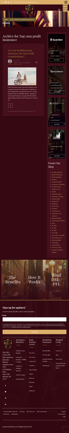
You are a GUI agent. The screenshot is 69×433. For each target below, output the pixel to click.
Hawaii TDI (55, 201)
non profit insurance (27, 111)
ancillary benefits (14, 111)
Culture (54, 191)
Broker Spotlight (56, 177)
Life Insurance (56, 211)
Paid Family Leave (57, 238)
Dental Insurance (56, 194)
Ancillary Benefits (12, 64)
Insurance (54, 208)
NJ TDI (54, 228)
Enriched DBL (56, 199)
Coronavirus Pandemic (58, 184)
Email (4, 315)
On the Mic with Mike (58, 235)
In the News (55, 206)
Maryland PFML (56, 218)
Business (20, 64)
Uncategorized (56, 245)
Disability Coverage (57, 196)
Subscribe (34, 332)
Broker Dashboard (57, 174)
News (53, 223)
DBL (20, 111)
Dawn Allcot (17, 60)
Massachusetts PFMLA (58, 220)
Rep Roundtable (56, 240)
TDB (34, 111)
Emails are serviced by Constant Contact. (21, 327)
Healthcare (55, 204)
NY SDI (54, 230)
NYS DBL (55, 233)
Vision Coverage (56, 247)
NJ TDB (54, 225)
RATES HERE (65, 8)
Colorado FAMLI (57, 182)
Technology (55, 242)
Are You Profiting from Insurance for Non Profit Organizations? (21, 53)
